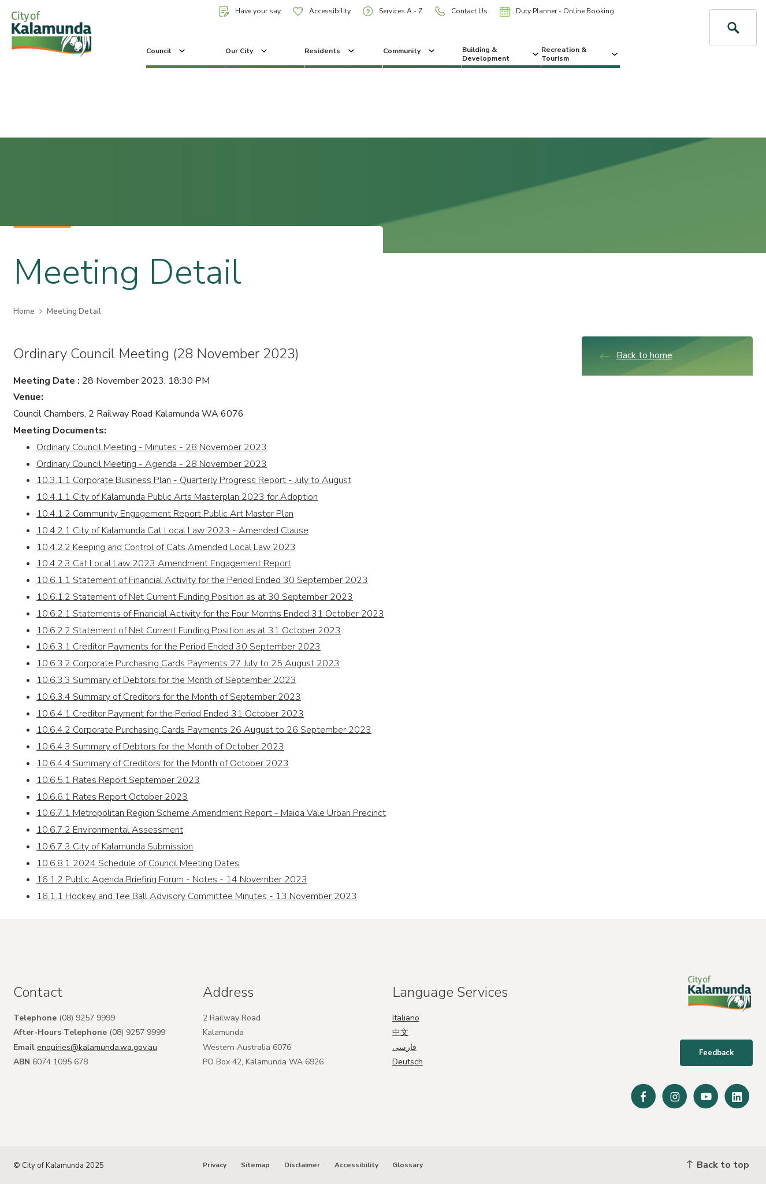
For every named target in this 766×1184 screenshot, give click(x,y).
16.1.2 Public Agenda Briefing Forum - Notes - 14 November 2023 (171, 879)
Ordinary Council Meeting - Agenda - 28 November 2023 (151, 464)
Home (24, 311)
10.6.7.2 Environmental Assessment (109, 829)
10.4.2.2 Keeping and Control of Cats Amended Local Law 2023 (166, 547)
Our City (247, 51)
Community (410, 51)
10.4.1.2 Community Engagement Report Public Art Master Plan (164, 513)
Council (166, 51)
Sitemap (255, 1165)
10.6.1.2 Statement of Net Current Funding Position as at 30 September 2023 (194, 597)
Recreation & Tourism (580, 53)
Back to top (718, 1165)
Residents (330, 51)
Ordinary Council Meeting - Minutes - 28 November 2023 (151, 447)
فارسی (404, 1047)
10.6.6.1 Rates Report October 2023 (112, 796)
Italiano (405, 1017)
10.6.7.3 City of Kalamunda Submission (114, 846)
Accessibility (322, 11)
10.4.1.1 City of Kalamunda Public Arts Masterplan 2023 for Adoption (177, 497)
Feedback (716, 1053)
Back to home (635, 355)
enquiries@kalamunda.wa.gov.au (97, 1047)
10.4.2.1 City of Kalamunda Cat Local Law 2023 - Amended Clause (172, 530)
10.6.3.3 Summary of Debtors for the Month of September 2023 (166, 680)
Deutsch (407, 1061)
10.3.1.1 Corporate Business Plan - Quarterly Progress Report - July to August (193, 480)
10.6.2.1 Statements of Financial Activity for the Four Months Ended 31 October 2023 (210, 613)
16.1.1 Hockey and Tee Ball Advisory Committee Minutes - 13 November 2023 (196, 896)
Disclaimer (302, 1165)
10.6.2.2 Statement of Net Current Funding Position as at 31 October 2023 (188, 630)
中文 (400, 1032)
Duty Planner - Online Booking (557, 11)
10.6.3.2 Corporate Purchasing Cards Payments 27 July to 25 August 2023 (188, 663)
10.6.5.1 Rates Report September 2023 (118, 780)
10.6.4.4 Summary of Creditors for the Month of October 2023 (162, 763)
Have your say (250, 11)
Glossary (407, 1165)
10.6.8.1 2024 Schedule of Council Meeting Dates (137, 863)
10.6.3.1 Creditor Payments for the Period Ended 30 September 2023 (178, 646)
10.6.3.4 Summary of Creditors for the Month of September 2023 (168, 697)
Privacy (214, 1165)
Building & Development (501, 53)
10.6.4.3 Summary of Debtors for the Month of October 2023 (160, 746)
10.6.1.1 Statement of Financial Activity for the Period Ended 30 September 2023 (202, 580)
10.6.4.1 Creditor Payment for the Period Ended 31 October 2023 (170, 713)
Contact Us (461, 11)
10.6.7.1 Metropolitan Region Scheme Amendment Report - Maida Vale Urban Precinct (211, 813)
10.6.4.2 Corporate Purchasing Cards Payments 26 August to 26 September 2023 (203, 729)
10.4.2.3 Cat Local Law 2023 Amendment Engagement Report (163, 563)
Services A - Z (393, 11)
